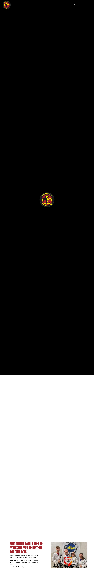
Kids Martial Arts (23, 4)
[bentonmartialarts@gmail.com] (79, 5)
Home (17, 4)
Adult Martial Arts (32, 4)
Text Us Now (87, 5)
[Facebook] (76, 5)
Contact (17, 6)
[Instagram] (74, 5)
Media (63, 4)
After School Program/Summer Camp (52, 4)
